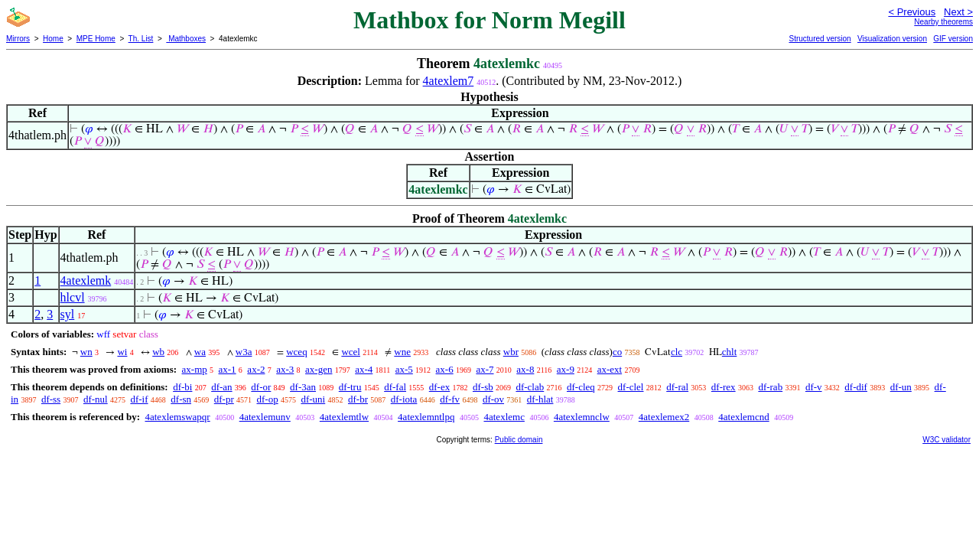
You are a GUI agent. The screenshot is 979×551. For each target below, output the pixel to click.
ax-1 (227, 369)
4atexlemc (503, 416)
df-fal (395, 387)
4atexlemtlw (344, 416)
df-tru (350, 387)
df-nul (95, 399)
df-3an (303, 387)
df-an (221, 387)
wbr (511, 351)
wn (86, 351)
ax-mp (194, 369)
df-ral (677, 387)
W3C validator (946, 439)
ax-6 (445, 369)
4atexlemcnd (743, 416)
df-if (139, 399)
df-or (261, 387)
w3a (244, 351)
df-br (358, 399)
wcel (350, 351)
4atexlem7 (448, 80)
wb (158, 351)
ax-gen (318, 369)
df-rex (723, 387)
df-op (267, 399)
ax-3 (285, 369)
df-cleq (581, 387)
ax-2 (256, 369)
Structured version (820, 38)
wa (200, 351)
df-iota (404, 399)
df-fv (450, 399)
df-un (901, 387)
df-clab (530, 387)
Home (53, 38)
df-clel (631, 387)
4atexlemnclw (582, 416)
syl (67, 314)
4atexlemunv (265, 416)
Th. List (141, 38)
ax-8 (525, 369)
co (617, 351)
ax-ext (609, 369)
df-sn (181, 399)
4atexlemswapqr (177, 416)
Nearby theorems (943, 22)
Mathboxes (186, 38)
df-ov (493, 399)
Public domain (519, 439)
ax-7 (484, 369)
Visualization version (892, 38)
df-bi (182, 387)
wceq (296, 351)
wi (122, 351)
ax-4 (363, 369)
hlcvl (72, 297)
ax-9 (565, 369)
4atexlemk (86, 280)
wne (402, 351)
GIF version (953, 38)
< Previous (911, 12)
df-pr (224, 399)
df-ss (50, 399)
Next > (958, 12)
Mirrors (18, 38)
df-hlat (540, 399)
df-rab (770, 387)
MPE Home (95, 38)
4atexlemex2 (664, 416)
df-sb (483, 387)
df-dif (855, 387)
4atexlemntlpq (426, 416)
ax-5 (404, 369)
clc (676, 351)
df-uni (313, 399)
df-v (813, 387)
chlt (729, 351)
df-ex (439, 387)
